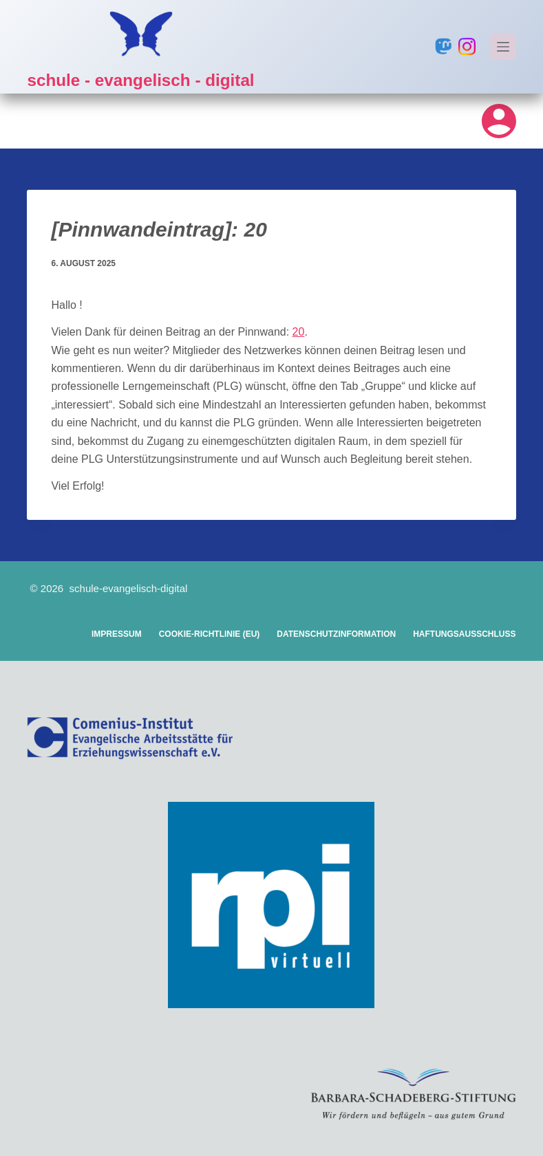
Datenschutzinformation (336, 634)
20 (298, 332)
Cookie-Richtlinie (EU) (209, 634)
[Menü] (503, 47)
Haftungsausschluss (464, 634)
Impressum (117, 634)
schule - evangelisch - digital (144, 79)
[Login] (499, 121)
